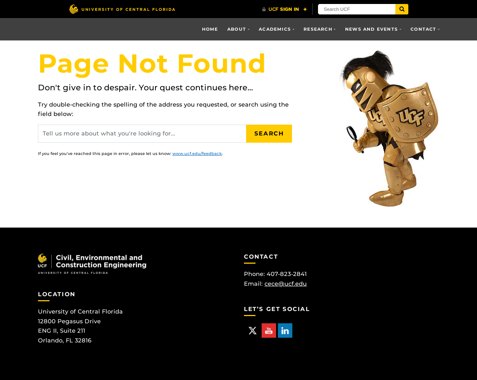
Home (210, 29)
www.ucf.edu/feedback (197, 153)
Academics (275, 29)
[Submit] (401, 9)
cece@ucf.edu (286, 283)
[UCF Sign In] (284, 9)
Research (318, 29)
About (236, 29)
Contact (423, 29)
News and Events (371, 29)
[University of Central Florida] (122, 8)
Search (269, 133)
